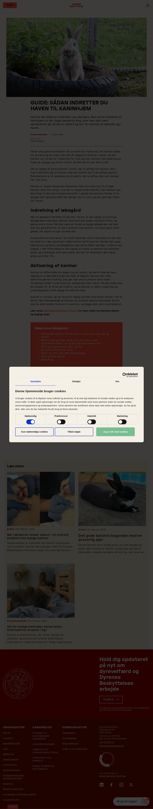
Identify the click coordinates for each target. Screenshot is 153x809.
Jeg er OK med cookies (115, 431)
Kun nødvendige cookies (34, 431)
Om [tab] (117, 381)
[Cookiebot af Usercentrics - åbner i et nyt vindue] (125, 375)
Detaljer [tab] (76, 381)
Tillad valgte (74, 431)
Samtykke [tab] (35, 381)
